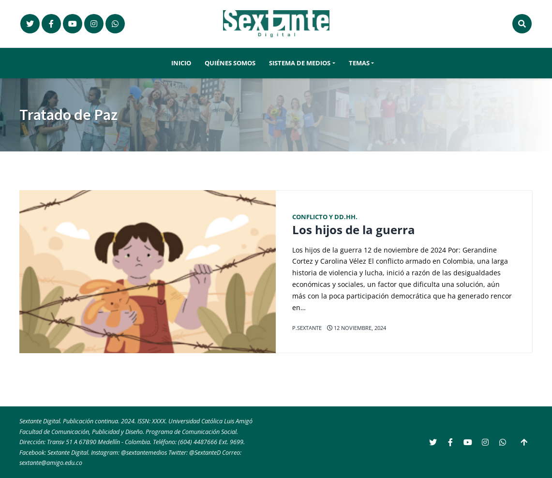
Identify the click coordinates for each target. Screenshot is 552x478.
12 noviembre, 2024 (356, 327)
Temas (359, 63)
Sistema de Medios (299, 63)
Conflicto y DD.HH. (325, 217)
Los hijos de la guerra (353, 230)
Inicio (181, 63)
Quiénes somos (230, 63)
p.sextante (307, 327)
